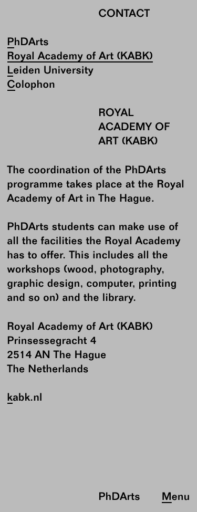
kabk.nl (25, 398)
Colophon (31, 85)
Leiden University (50, 71)
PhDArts (28, 42)
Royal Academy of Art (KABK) (80, 56)
